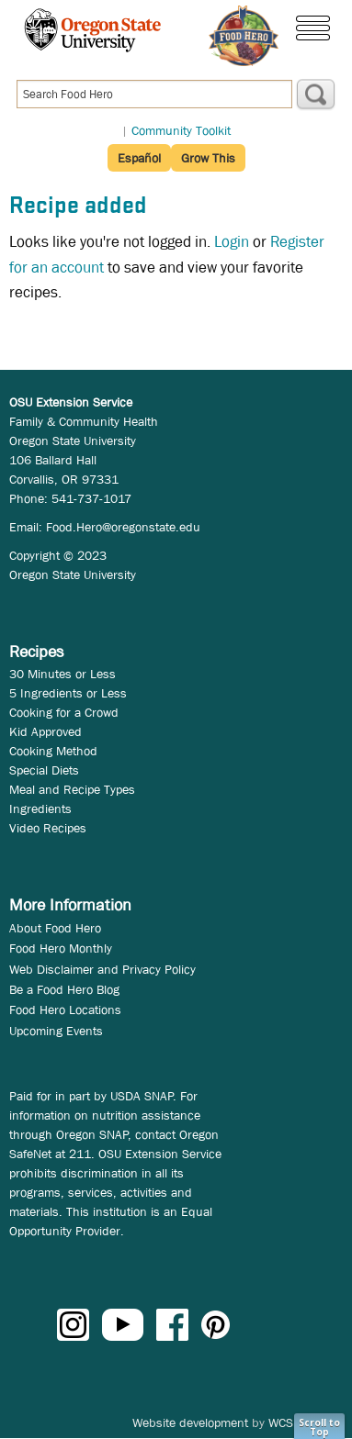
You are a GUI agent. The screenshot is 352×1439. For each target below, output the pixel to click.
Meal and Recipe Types (72, 789)
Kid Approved (45, 731)
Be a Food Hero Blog (64, 989)
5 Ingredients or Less (68, 693)
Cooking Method (53, 750)
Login (231, 241)
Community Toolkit (181, 130)
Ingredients (40, 808)
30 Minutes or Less (62, 673)
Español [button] (139, 158)
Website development (190, 1422)
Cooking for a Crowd (64, 712)
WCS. (282, 1422)
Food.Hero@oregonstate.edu (123, 527)
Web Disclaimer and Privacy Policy (102, 969)
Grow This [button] (208, 158)
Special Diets (44, 770)
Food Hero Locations (65, 1009)
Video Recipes (47, 828)
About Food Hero (55, 928)
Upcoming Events (56, 1030)
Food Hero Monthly (60, 948)
